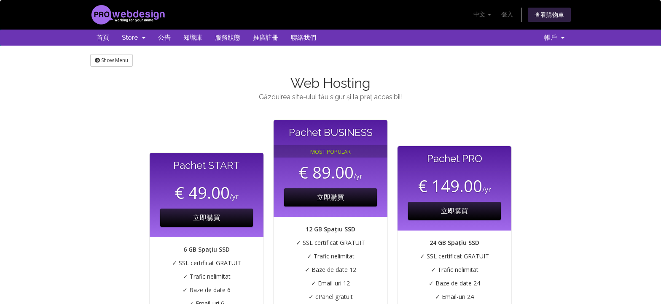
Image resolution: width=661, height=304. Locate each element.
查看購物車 (549, 15)
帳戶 (554, 37)
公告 (164, 37)
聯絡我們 (303, 37)
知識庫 (192, 37)
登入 (507, 14)
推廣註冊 (265, 37)
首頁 (103, 37)
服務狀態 (227, 37)
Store (133, 37)
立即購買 (206, 217)
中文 (482, 14)
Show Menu (111, 60)
